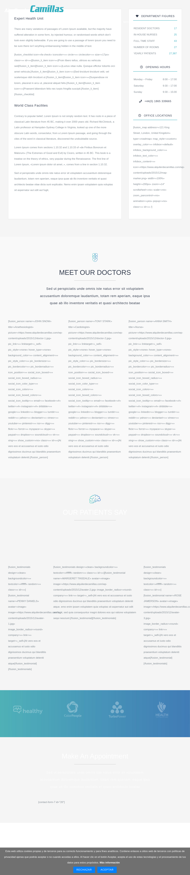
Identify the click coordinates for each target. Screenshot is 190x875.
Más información (110, 862)
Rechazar (84, 869)
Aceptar (107, 869)
